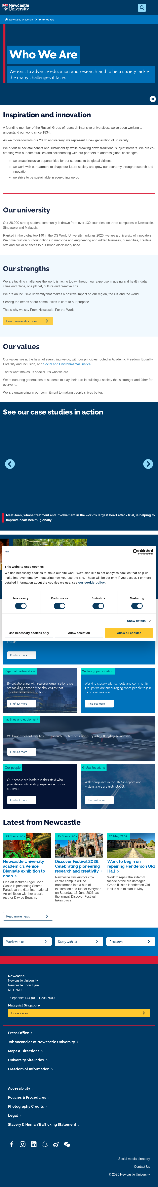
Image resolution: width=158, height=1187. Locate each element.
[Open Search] (142, 8)
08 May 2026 (15, 836)
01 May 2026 (118, 836)
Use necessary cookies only (29, 633)
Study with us (67, 941)
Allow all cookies (129, 633)
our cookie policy (91, 582)
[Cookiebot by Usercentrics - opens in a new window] (135, 552)
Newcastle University (20, 19)
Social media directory (134, 1158)
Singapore (32, 1005)
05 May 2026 (67, 836)
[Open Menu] (152, 8)
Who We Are (46, 19)
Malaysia (15, 1005)
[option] (79, 475)
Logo (15, 8)
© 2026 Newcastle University (129, 1174)
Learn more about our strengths (21, 322)
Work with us (15, 941)
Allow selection (79, 633)
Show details (136, 620)
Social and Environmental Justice (67, 364)
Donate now (19, 1013)
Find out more (18, 655)
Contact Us (142, 1166)
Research (116, 941)
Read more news (18, 916)
